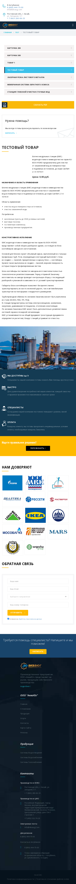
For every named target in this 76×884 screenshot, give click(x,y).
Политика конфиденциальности (20, 879)
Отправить (17, 613)
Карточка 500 (14, 55)
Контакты (24, 723)
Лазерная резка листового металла (25, 77)
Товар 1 (11, 62)
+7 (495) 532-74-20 (32, 818)
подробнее (25, 686)
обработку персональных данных (30, 619)
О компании (25, 709)
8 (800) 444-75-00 (15, 7)
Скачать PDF (40, 105)
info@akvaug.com (14, 9)
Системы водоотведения (31, 753)
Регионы (24, 732)
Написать (11, 133)
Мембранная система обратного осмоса (28, 84)
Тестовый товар (15, 70)
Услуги (23, 718)
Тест (17, 32)
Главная (8, 32)
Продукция (24, 713)
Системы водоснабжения (31, 757)
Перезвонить (38, 448)
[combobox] (38, 596)
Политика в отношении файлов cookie (52, 879)
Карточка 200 (14, 48)
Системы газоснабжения (31, 762)
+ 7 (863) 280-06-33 (16, 18)
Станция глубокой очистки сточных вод (28, 92)
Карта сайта (25, 728)
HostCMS (38, 875)
